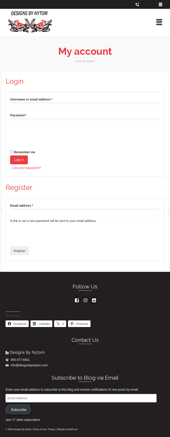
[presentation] (43, 137)
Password (19, 115)
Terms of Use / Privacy (44, 429)
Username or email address (32, 99)
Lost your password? (26, 168)
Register (19, 251)
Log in (19, 160)
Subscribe (18, 410)
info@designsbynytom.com (27, 365)
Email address (22, 205)
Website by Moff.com (67, 429)
